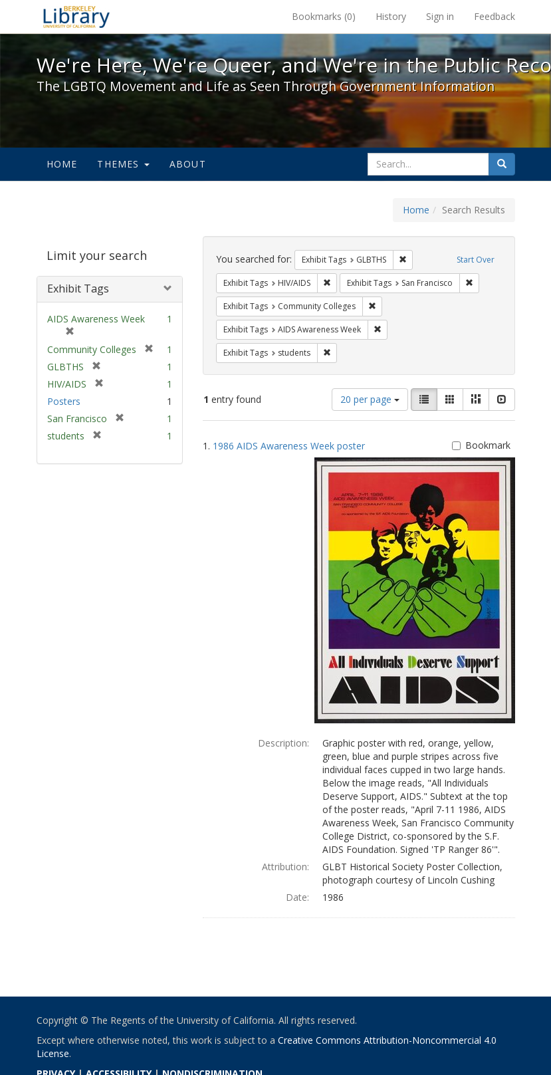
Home (62, 164)
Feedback (494, 16)
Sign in (440, 16)
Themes (123, 164)
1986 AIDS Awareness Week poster (289, 445)
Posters (63, 401)
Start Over (476, 259)
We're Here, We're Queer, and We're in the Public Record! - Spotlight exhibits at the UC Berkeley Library (76, 16)
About (187, 164)
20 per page (369, 399)
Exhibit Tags (78, 288)
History (391, 16)
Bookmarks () (324, 16)
